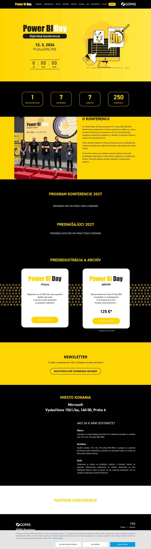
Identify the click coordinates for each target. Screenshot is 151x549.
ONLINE (104, 4)
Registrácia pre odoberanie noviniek (75, 371)
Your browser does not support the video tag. (45, 148)
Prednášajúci (49, 4)
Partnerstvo (95, 4)
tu (116, 303)
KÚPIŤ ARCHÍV (106, 321)
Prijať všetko (122, 544)
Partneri (66, 4)
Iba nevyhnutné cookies (68, 544)
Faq (87, 4)
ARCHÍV (112, 4)
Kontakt (74, 4)
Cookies (132, 527)
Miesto (58, 4)
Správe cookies (58, 538)
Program (39, 4)
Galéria (81, 4)
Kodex (123, 527)
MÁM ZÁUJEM (45, 319)
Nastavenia (95, 544)
